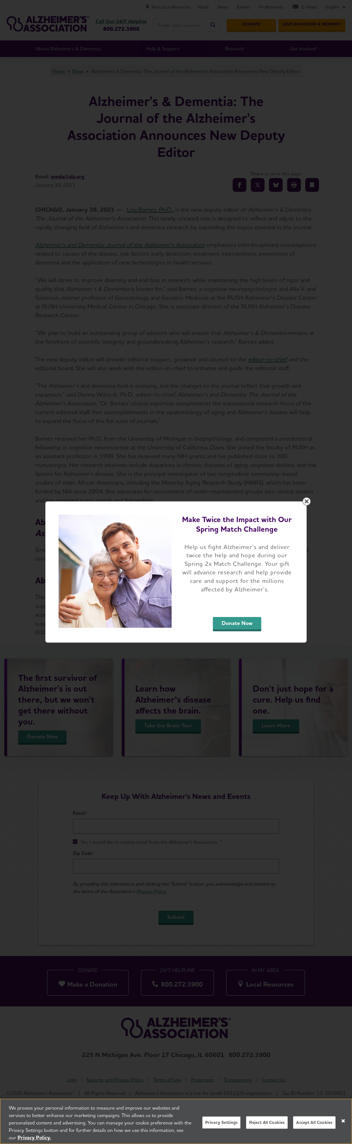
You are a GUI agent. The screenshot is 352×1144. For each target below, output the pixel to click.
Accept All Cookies (314, 1124)
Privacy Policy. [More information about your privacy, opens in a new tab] (34, 1140)
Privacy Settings (221, 1124)
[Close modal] (306, 501)
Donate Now (237, 623)
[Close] (343, 1123)
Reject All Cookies (267, 1124)
